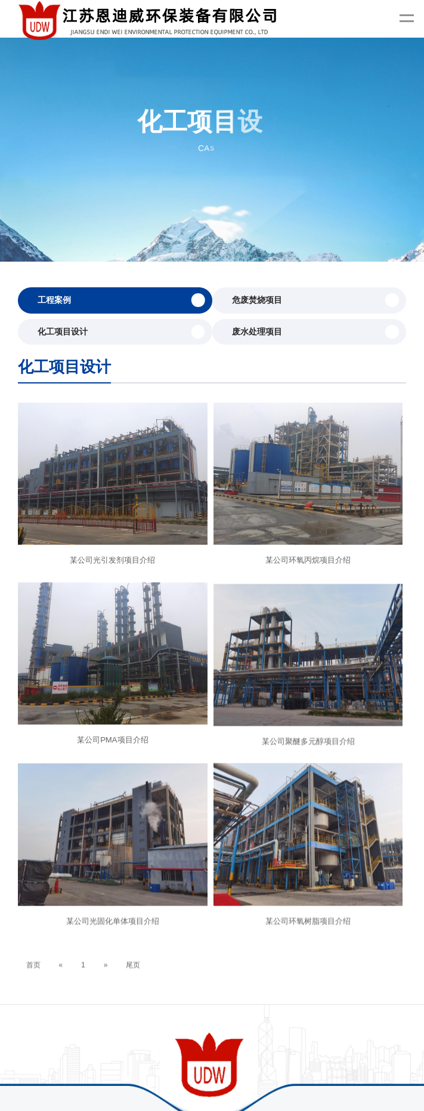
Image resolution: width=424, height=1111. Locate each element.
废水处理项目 (315, 332)
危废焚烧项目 (315, 300)
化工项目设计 (121, 332)
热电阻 (286, 1079)
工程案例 (121, 300)
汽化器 (195, 1079)
